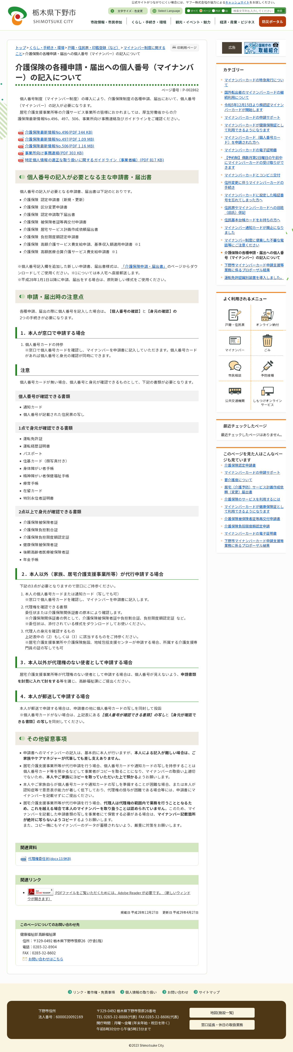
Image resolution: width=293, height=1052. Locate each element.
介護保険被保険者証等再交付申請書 (252, 518)
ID (226, 11)
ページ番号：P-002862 (180, 89)
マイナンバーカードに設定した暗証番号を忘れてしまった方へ (254, 197)
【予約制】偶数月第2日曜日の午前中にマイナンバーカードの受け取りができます (254, 162)
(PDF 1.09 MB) (56, 139)
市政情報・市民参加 (106, 22)
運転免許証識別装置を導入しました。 (254, 277)
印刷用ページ (187, 47)
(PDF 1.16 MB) (56, 146)
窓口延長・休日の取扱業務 (222, 1024)
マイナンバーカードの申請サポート (252, 117)
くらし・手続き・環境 (148, 22)
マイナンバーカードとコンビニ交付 (252, 174)
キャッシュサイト (237, 2)
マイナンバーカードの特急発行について (254, 82)
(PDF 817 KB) (91, 160)
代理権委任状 (49, 858)
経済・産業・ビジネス (237, 22)
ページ (207, 11)
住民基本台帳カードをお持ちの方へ (252, 219)
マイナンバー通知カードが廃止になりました (254, 230)
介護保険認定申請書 (240, 465)
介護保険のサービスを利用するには (252, 499)
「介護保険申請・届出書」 (144, 266)
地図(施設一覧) (222, 1012)
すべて (194, 11)
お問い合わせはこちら (45, 958)
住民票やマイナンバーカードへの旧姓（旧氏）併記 (254, 210)
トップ (20, 47)
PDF (218, 11)
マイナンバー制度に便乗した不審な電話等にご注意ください (254, 242)
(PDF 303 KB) (50, 153)
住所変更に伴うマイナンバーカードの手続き (254, 185)
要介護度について (238, 479)
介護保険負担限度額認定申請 (247, 526)
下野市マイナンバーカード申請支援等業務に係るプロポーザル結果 (254, 267)
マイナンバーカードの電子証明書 (250, 149)
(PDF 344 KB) (55, 132)
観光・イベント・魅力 (193, 22)
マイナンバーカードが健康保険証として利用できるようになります (254, 127)
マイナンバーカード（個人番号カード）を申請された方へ (252, 140)
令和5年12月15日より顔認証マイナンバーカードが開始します (254, 107)
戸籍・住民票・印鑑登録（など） (94, 47)
